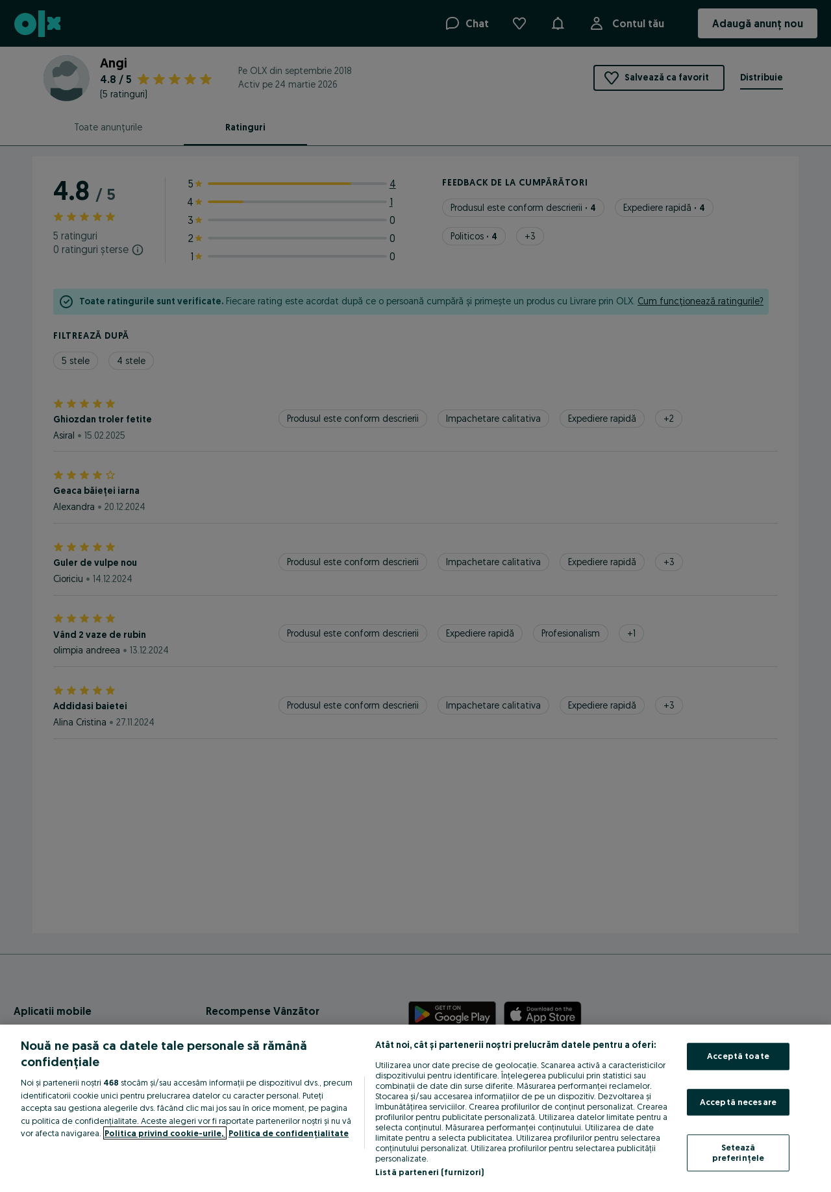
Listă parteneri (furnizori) (429, 1172)
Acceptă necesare (738, 1102)
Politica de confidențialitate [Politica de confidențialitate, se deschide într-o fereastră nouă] (289, 1133)
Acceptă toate (738, 1056)
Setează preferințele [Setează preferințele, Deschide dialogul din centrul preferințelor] (738, 1153)
